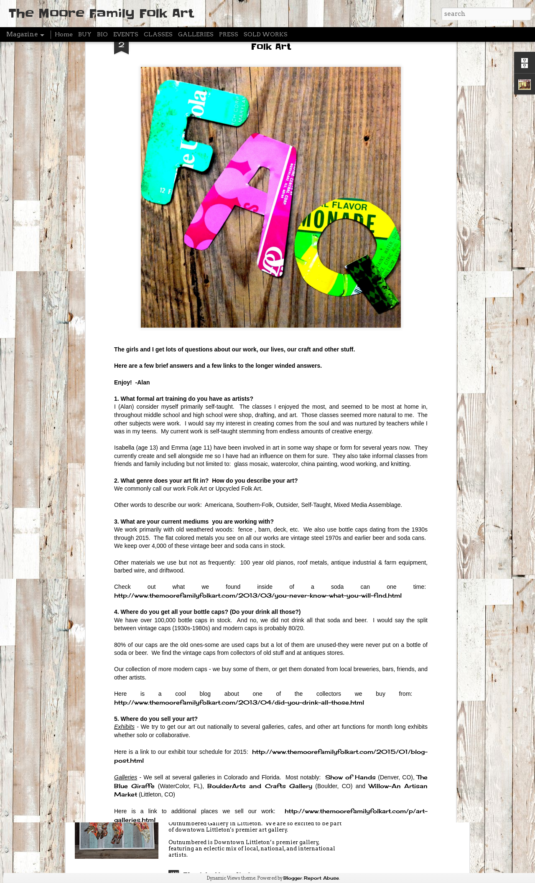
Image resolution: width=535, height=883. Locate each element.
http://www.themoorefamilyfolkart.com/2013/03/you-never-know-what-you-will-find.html (258, 454)
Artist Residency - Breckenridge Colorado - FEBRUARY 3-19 (249, 689)
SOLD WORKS (266, 34)
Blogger (292, 878)
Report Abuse (321, 878)
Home (64, 34)
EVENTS (125, 34)
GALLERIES (196, 34)
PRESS (228, 34)
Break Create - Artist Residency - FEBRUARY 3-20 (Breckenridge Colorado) (252, 599)
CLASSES (158, 34)
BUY (85, 34)
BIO (102, 34)
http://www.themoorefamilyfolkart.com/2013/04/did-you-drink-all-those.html (239, 561)
